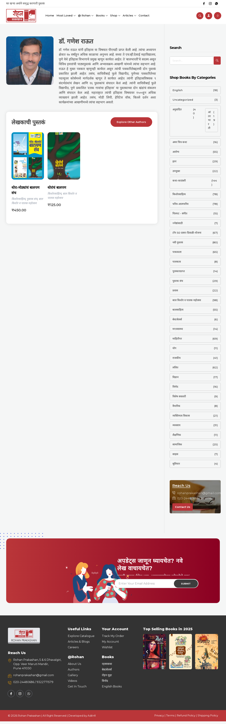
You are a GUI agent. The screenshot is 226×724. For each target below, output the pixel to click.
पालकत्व (177, 261)
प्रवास (175, 290)
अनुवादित (177, 109)
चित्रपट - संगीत (180, 213)
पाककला (177, 252)
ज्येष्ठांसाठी (178, 223)
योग (174, 348)
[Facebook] (202, 3)
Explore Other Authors (131, 122)
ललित (175, 367)
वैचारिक (176, 406)
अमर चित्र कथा (180, 142)
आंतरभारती (209, 120)
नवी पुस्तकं (178, 242)
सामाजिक (177, 444)
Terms (170, 718)
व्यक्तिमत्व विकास (181, 415)
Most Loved (66, 15)
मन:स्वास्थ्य (178, 329)
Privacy (159, 718)
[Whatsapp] (216, 3)
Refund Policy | (187, 718)
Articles (129, 15)
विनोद (175, 386)
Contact (144, 15)
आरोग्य (176, 151)
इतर (174, 161)
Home (49, 15)
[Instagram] (209, 3)
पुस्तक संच (32, 199)
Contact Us (182, 507)
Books (102, 15)
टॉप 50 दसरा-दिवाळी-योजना (187, 232)
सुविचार (176, 463)
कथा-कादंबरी (179, 180)
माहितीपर (177, 338)
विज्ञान (176, 377)
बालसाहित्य (178, 309)
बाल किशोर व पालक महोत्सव (187, 300)
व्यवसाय (176, 425)
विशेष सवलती (179, 396)
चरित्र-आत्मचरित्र (180, 204)
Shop (115, 15)
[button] (147, 654)
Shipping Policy (208, 718)
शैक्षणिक (177, 435)
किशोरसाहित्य (18, 199)
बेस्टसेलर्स (177, 319)
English (178, 90)
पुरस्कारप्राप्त (179, 271)
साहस (175, 454)
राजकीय (177, 358)
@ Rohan (85, 15)
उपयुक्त (176, 171)
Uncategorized (183, 99)
